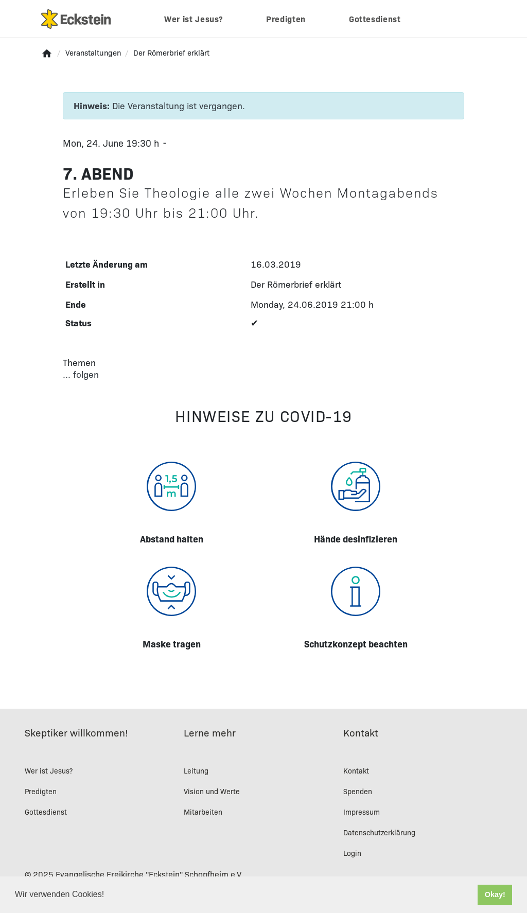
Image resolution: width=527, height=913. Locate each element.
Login (352, 853)
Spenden (357, 791)
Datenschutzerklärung (379, 832)
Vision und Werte (212, 791)
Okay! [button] (495, 894)
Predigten (286, 18)
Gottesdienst (375, 18)
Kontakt (356, 770)
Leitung (196, 770)
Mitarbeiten (203, 811)
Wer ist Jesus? (193, 18)
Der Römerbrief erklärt (296, 283)
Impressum (361, 811)
